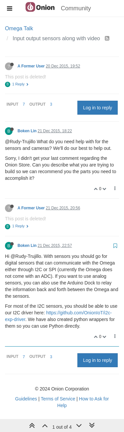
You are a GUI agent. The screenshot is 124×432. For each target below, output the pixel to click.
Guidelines (26, 398)
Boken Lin (27, 131)
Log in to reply (97, 107)
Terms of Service (58, 398)
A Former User (31, 66)
